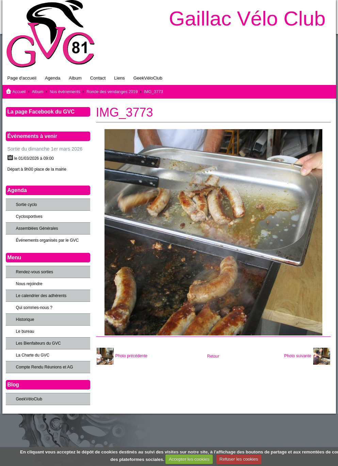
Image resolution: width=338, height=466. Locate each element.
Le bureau (25, 331)
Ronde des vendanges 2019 (112, 91)
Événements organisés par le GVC (47, 240)
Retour (213, 356)
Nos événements (65, 91)
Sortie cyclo (26, 204)
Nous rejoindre (29, 283)
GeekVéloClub (147, 78)
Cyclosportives (29, 216)
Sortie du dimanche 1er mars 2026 (45, 149)
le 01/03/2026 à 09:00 (34, 158)
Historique (25, 319)
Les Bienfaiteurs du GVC (38, 343)
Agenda (52, 78)
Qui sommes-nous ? (34, 307)
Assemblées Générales (37, 228)
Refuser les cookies (239, 459)
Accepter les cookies (189, 459)
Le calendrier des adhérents (41, 295)
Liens (119, 78)
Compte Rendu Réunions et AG (44, 367)
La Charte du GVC (33, 355)
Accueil (19, 91)
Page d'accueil (21, 78)
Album (75, 78)
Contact (98, 78)
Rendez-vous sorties (34, 272)
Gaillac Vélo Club (247, 18)
